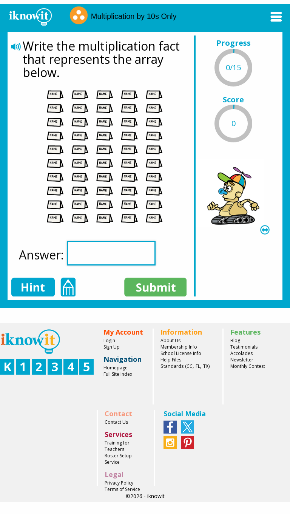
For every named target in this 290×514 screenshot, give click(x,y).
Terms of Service (122, 489)
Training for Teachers (117, 446)
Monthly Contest (247, 366)
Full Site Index (117, 374)
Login (109, 340)
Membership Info (178, 347)
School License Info (180, 353)
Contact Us (116, 422)
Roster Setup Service (118, 458)
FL (198, 366)
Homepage (115, 367)
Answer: (87, 253)
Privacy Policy (119, 483)
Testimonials (244, 347)
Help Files (170, 360)
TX (205, 366)
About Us (170, 340)
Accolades (241, 353)
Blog (235, 340)
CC (190, 366)
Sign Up (111, 347)
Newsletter (241, 360)
